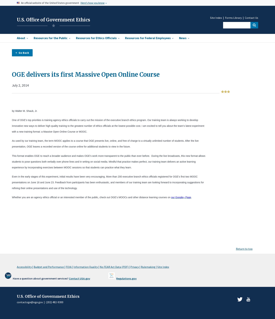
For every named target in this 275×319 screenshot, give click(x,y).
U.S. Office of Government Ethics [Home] (53, 20)
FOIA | (69, 267)
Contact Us (251, 18)
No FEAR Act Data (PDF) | (115, 267)
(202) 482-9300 (54, 302)
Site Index (216, 18)
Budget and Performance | (49, 267)
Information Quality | (86, 267)
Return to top (244, 249)
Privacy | (135, 267)
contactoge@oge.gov (30, 302)
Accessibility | (25, 267)
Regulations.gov (126, 278)
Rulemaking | (149, 267)
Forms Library (233, 18)
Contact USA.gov (79, 278)
